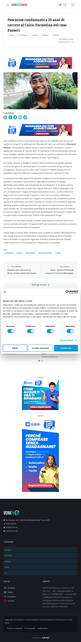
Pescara (56, 35)
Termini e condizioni (15, 628)
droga (19, 253)
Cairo (58, 253)
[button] (65, 4)
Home (11, 35)
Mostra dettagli (66, 340)
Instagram (10, 596)
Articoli (35, 35)
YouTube (9, 601)
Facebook (9, 588)
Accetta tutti (66, 348)
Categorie (23, 35)
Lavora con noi (11, 531)
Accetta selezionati (40, 348)
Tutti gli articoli (40, 285)
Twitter (8, 592)
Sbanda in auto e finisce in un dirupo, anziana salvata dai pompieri (21, 271)
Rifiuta (15, 348)
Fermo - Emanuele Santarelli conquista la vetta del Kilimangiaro (59, 271)
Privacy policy (30, 628)
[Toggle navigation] (8, 5)
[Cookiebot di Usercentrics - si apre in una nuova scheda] (67, 292)
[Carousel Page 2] (42, 361)
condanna (9, 253)
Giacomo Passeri (45, 253)
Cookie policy (42, 628)
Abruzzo (45, 35)
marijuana (30, 253)
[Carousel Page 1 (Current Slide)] (39, 361)
